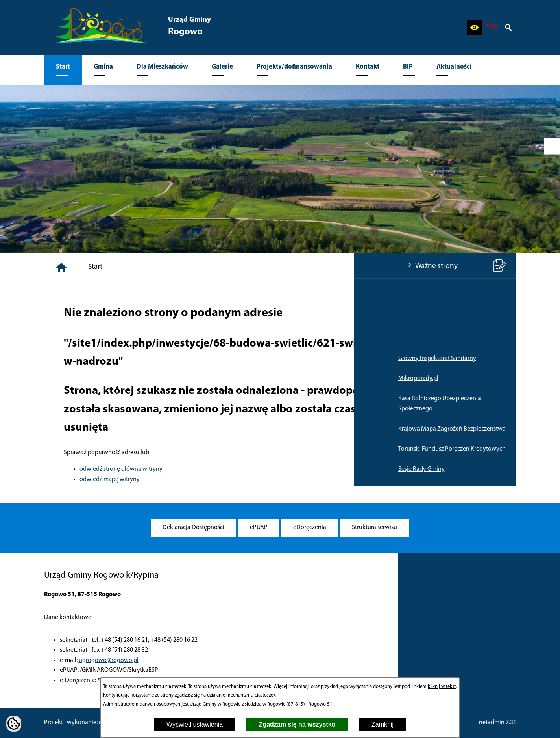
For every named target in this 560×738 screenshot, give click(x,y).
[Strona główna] (180, 267)
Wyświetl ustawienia (194, 724)
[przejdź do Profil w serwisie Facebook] (552, 146)
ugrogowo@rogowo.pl (109, 660)
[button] (474, 27)
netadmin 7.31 (497, 722)
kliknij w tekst (442, 686)
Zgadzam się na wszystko (297, 724)
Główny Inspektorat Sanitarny (83, 358)
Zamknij (382, 724)
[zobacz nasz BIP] (491, 27)
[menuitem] (63, 70)
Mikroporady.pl (64, 378)
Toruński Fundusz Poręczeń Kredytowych (98, 449)
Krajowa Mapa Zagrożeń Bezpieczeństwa (98, 429)
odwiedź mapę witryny (228, 479)
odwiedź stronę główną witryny (239, 469)
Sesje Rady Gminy (67, 469)
